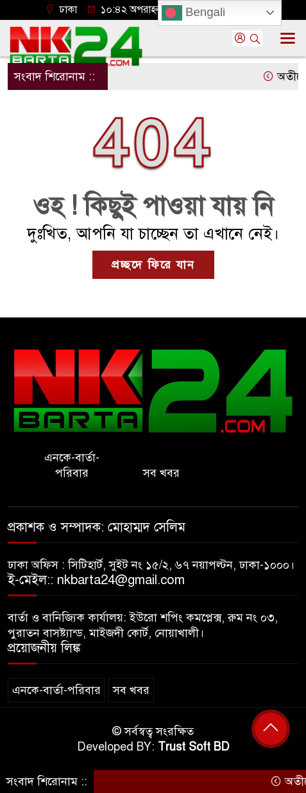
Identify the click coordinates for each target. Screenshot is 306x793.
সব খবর (161, 473)
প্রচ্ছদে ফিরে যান (153, 265)
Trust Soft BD (194, 747)
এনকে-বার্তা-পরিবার (71, 465)
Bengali (193, 13)
